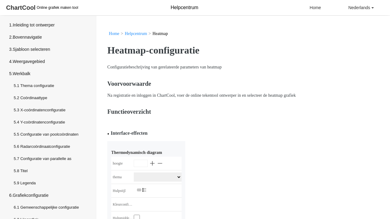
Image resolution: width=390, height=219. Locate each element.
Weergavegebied (29, 61)
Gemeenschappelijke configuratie (49, 207)
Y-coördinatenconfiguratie (42, 122)
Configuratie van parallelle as (46, 158)
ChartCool (21, 7)
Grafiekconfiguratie (31, 195)
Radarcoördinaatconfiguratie (45, 146)
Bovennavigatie (27, 37)
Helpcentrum (136, 33)
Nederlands (361, 7)
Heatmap (160, 33)
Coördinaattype (33, 98)
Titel (23, 171)
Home (315, 7)
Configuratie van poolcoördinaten (49, 134)
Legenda (28, 183)
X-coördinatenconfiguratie (43, 110)
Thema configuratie (37, 85)
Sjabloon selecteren (31, 49)
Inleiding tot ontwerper (34, 25)
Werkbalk (21, 73)
